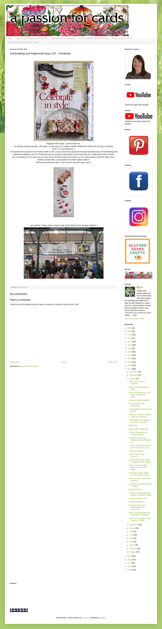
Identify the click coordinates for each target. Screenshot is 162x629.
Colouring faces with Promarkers (137, 405)
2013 (129, 556)
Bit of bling (133, 426)
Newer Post (15, 362)
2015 (129, 365)
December (133, 372)
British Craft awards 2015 (139, 429)
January (132, 552)
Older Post (112, 362)
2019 (129, 352)
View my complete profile (134, 319)
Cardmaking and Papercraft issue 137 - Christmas (139, 421)
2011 (129, 563)
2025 (129, 331)
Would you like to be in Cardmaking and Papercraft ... (138, 507)
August (132, 528)
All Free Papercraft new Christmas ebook (138, 433)
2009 (129, 570)
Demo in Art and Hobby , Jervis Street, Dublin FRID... (138, 467)
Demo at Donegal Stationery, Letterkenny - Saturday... (140, 514)
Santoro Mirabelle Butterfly (139, 400)
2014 (129, 369)
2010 (129, 566)
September (133, 525)
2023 (129, 338)
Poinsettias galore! (136, 451)
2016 (129, 362)
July (131, 531)
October (132, 379)
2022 (129, 342)
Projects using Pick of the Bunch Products (93, 38)
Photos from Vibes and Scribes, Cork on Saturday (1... (140, 440)
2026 (129, 328)
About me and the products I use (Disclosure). (32, 38)
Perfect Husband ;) (136, 502)
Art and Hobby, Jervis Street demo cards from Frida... (140, 446)
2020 (129, 348)
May (131, 538)
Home (10, 38)
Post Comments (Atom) (30, 366)
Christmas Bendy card (137, 498)
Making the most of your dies (122, 38)
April (131, 542)
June (131, 535)
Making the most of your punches (63, 38)
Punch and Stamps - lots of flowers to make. (23, 42)
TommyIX (85, 618)
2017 (129, 359)
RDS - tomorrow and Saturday (137, 382)
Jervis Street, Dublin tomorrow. (137, 455)
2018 (129, 355)
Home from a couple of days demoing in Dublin (140, 519)
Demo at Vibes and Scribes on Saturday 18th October (140, 461)
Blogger (103, 618)
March (132, 545)
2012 (129, 560)
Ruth (20, 287)
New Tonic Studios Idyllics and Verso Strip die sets (139, 474)
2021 (129, 345)
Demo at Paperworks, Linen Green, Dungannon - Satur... (140, 395)
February (133, 549)
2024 (129, 335)
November (133, 375)
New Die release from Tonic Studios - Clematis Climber (140, 494)
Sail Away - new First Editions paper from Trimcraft (140, 416)
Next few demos (135, 490)
